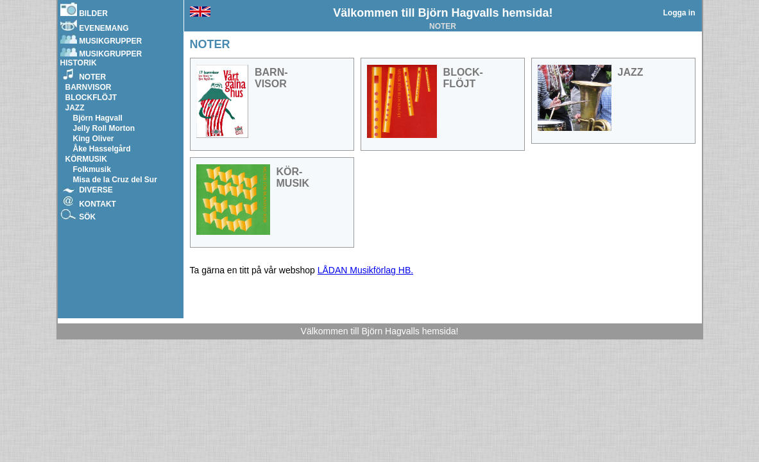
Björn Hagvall (98, 118)
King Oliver (93, 138)
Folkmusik (92, 169)
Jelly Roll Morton (104, 128)
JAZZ (75, 107)
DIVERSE (86, 189)
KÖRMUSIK (86, 159)
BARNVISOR (88, 87)
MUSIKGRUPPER (101, 40)
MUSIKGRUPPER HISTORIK (101, 57)
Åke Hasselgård (102, 148)
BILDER (84, 10)
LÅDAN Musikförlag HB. (365, 270)
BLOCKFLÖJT (91, 97)
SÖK (78, 215)
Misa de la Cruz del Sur (115, 179)
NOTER (83, 75)
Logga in (679, 12)
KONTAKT (88, 202)
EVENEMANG (94, 26)
